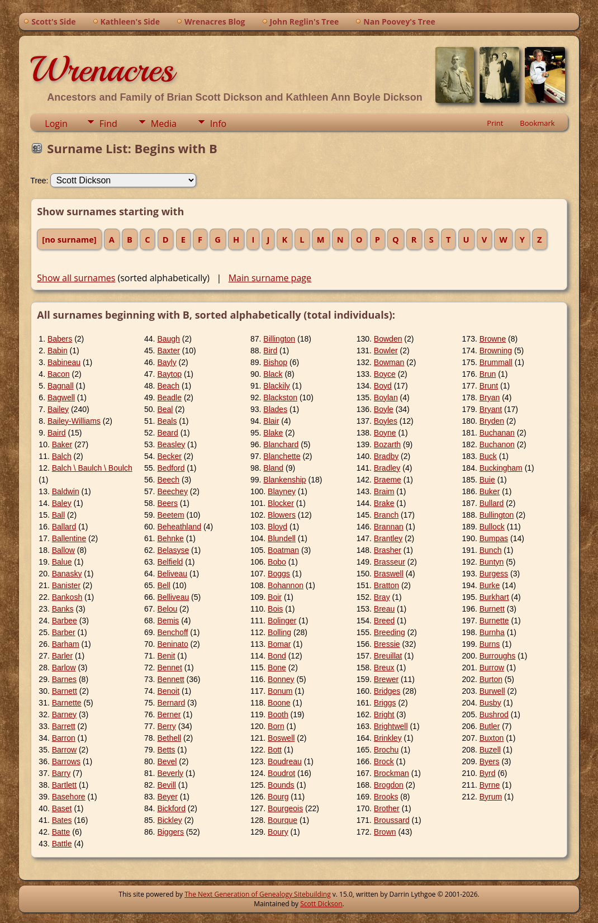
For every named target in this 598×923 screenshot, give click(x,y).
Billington (279, 338)
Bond (277, 655)
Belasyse (173, 550)
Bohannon (285, 585)
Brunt (489, 385)
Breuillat (388, 655)
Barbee (64, 620)
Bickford (171, 808)
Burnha (492, 632)
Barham (65, 644)
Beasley (171, 444)
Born (276, 726)
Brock (384, 761)
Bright (384, 714)
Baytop (169, 374)
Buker (490, 491)
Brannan (389, 526)
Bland (273, 467)
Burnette (494, 620)
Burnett (492, 608)
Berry (166, 726)
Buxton (492, 737)
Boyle (383, 409)
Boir (275, 597)
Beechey (172, 491)
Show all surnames (76, 278)
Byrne (490, 784)
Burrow (492, 667)
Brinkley (388, 737)
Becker (169, 456)
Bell (163, 585)
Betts (166, 749)
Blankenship (284, 479)
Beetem (170, 514)
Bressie (387, 644)
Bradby (386, 456)
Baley (62, 503)
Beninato (172, 644)
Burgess (494, 573)
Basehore (69, 796)
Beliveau (172, 573)
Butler (490, 726)
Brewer (386, 679)
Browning (496, 350)
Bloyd (277, 526)
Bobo (277, 561)
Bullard (492, 503)
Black (272, 374)
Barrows (66, 761)
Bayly (166, 362)
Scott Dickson (321, 903)
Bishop (275, 362)
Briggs (385, 702)
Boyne (385, 432)
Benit (166, 655)
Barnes (64, 679)
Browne (493, 338)
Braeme (387, 479)
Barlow (64, 667)
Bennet (169, 667)
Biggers (170, 831)
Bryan (490, 397)
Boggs (279, 573)
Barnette (67, 702)
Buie (487, 479)
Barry (61, 773)
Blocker (281, 503)
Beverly (170, 773)
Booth (278, 714)
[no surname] (69, 239)
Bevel (167, 761)
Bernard (171, 702)
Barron (63, 737)
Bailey (58, 409)
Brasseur (389, 561)
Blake (273, 432)
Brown (385, 831)
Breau (384, 608)
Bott (275, 749)
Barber (63, 632)
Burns (490, 644)
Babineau (64, 362)
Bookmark (537, 123)
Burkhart (494, 597)
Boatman (283, 550)
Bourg (278, 796)
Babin (58, 350)
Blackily (276, 385)
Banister (66, 585)
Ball (58, 514)
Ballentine (69, 538)
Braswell (389, 573)
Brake (384, 503)
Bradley (387, 467)
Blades (275, 409)
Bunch (491, 550)
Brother (387, 808)
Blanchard (280, 444)
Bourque (282, 820)
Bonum (280, 691)
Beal (165, 409)
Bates (62, 820)
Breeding (389, 632)
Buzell (490, 749)
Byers (490, 761)
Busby (490, 702)
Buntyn (492, 561)
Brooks (386, 796)
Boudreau (285, 761)
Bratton (386, 585)
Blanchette (281, 456)
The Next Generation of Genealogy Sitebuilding (257, 894)
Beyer (167, 796)
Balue (62, 561)
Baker (62, 444)
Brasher (387, 550)
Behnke (170, 538)
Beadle (169, 397)
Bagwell (61, 397)
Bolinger (282, 620)
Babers (60, 338)
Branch (386, 514)
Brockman (391, 773)
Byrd (488, 773)
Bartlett (64, 784)
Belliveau (173, 597)
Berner (169, 714)
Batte (61, 831)
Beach (168, 385)
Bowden (388, 338)
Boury (278, 831)
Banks (63, 608)
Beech (168, 479)
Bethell (169, 737)
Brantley (388, 538)
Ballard (64, 526)
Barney (64, 714)
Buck (488, 456)
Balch (62, 456)
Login (56, 123)
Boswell (281, 737)
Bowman (389, 362)
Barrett (63, 726)
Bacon (59, 374)
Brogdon (389, 784)
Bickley (169, 820)
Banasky (67, 573)
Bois (275, 608)
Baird (57, 432)
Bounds (281, 784)
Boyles (385, 420)
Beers (167, 503)
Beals (167, 420)
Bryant (491, 409)
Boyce (385, 374)
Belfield (170, 561)
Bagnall (61, 385)
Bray (382, 597)
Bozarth (387, 444)
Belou (167, 608)
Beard (167, 432)
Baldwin (65, 491)
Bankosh (67, 597)
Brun (488, 374)
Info (218, 123)
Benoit (168, 691)
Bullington (497, 514)
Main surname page (270, 278)
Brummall (496, 362)
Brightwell (391, 726)
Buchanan (497, 432)
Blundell (282, 538)
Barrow (64, 749)
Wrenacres (102, 69)
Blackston (280, 397)
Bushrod (494, 714)
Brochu (386, 749)
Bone (277, 667)
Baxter (168, 350)
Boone (279, 702)
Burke (490, 585)
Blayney (282, 491)
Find (108, 123)
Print (495, 123)
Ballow (63, 550)
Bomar (279, 644)
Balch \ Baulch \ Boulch (92, 467)
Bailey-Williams (74, 420)
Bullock (492, 526)
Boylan (386, 397)
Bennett (170, 679)
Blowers (282, 514)
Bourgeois (285, 808)
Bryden (492, 420)
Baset (62, 808)
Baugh (168, 338)
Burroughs (498, 655)
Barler (62, 655)
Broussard (392, 820)
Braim (384, 491)
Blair (271, 420)
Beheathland (179, 526)
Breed (384, 620)
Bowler (386, 350)
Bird (270, 350)
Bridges (387, 691)
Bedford (170, 467)
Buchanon (497, 444)
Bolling (279, 632)
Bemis (168, 620)
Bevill (166, 784)
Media (164, 123)
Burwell (492, 691)
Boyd (383, 385)
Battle (62, 843)
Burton (491, 679)
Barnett (64, 691)
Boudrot (281, 773)
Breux (384, 667)
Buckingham (501, 467)
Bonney (281, 679)
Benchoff (172, 632)
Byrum (491, 796)
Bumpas (494, 538)
